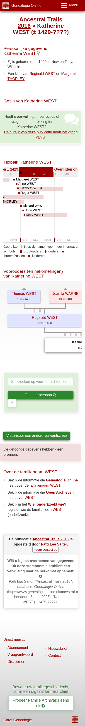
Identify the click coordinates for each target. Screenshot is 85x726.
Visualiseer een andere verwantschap (36, 435)
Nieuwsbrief (57, 648)
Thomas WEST (24, 294)
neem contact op (45, 549)
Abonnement (17, 648)
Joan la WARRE (65, 294)
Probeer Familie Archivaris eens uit (41, 703)
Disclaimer (15, 662)
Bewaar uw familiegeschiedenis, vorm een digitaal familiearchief (40, 689)
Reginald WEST (42, 74)
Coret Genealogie (17, 720)
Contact (54, 655)
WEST (30, 497)
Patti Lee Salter (54, 544)
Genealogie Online (26, 5)
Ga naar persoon (40, 395)
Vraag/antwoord (20, 655)
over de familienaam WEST (38, 485)
